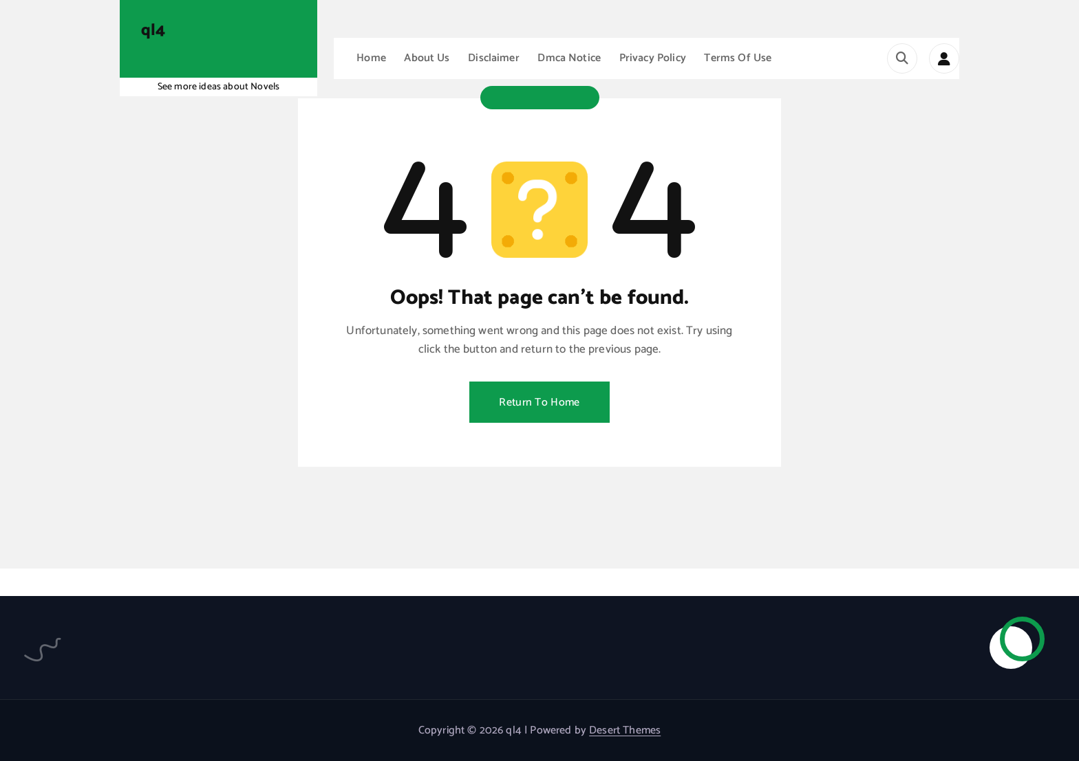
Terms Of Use (737, 58)
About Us (426, 58)
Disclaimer (494, 58)
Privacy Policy (652, 58)
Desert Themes (625, 730)
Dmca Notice (569, 58)
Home (371, 58)
